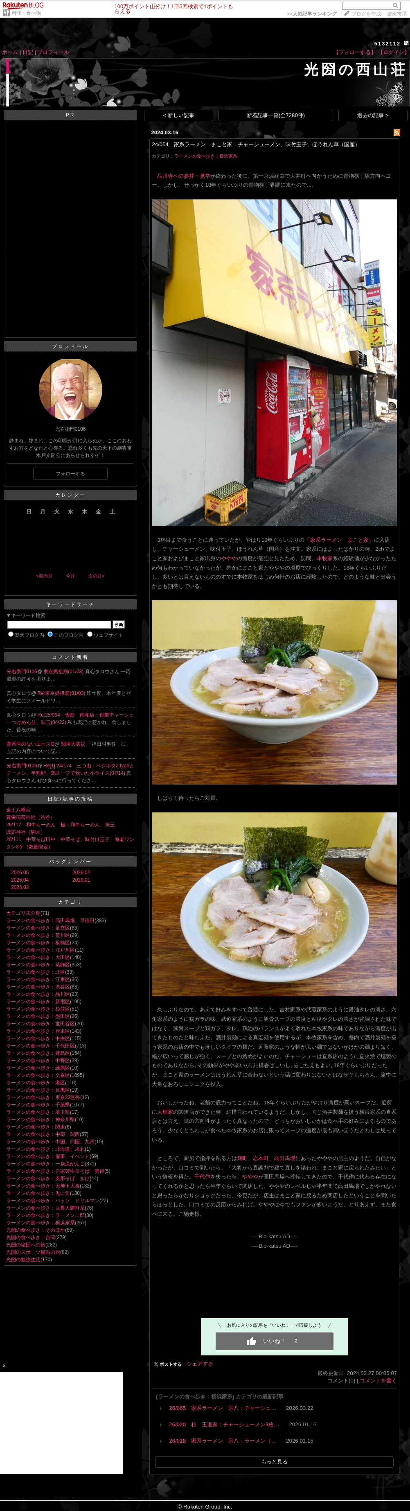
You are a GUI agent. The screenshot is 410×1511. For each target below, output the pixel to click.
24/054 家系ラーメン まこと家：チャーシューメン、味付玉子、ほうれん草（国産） (256, 144)
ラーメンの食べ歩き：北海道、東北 (45, 1149)
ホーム (10, 52)
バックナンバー (70, 861)
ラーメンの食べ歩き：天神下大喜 (43, 1186)
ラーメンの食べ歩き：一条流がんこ (45, 1164)
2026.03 (20, 887)
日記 (28, 52)
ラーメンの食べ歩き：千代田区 (40, 1046)
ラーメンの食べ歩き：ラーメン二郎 (45, 1215)
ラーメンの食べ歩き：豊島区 (38, 1053)
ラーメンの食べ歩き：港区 (35, 1083)
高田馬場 (284, 1158)
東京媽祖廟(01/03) (64, 671)
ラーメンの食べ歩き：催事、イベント (48, 1156)
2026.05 (20, 872)
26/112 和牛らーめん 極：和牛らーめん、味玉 (60, 825)
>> (312, 14)
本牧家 (325, 558)
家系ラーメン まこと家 (339, 540)
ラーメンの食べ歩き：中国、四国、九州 (50, 1142)
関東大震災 (74, 744)
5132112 (387, 44)
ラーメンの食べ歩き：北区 (35, 972)
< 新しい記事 (179, 115)
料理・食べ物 (26, 13)
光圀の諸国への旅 (25, 1245)
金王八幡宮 (18, 810)
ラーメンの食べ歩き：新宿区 (38, 1001)
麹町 (242, 1158)
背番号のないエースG (30, 744)
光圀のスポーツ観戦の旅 (33, 1252)
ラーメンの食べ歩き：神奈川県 (40, 1119)
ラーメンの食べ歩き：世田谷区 (40, 1024)
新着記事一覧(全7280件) (276, 115)
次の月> (96, 575)
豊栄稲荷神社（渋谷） (30, 817)
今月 (70, 575)
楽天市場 (397, 14)
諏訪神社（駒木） (25, 832)
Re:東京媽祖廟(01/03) (62, 693)
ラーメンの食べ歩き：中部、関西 (43, 1134)
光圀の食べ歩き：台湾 (30, 1237)
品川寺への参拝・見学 (183, 176)
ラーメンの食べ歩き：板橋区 (38, 943)
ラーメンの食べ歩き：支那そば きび (48, 1178)
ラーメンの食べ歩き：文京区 (38, 1075)
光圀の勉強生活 (23, 1259)
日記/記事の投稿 (70, 799)
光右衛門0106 (22, 671)
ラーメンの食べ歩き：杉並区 (38, 1009)
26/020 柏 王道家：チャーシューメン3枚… (224, 1424)
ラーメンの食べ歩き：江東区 (38, 979)
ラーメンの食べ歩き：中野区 (38, 1060)
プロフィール (53, 52)
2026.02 (81, 872)
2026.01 (81, 880)
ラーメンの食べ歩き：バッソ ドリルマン (52, 1200)
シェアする (200, 1364)
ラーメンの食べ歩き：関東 (35, 1127)
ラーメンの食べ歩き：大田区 (38, 957)
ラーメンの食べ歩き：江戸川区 (40, 950)
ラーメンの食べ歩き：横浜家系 (40, 1223)
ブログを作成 (366, 14)
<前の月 (44, 575)
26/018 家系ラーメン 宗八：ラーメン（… (222, 1441)
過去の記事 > (373, 115)
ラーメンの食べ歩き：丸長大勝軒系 (45, 1208)
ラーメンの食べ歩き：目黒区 (38, 1090)
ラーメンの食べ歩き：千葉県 (38, 1105)
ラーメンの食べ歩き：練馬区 (38, 1068)
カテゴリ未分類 (23, 913)
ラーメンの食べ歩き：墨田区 (38, 1016)
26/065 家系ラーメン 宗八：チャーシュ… (222, 1408)
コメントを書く (378, 1381)
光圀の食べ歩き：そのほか (35, 1230)
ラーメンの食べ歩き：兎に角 (38, 1193)
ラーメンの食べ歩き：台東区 (38, 1031)
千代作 (202, 1177)
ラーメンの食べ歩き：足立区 (38, 928)
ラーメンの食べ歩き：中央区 (38, 1038)
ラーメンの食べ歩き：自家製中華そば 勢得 (55, 1171)
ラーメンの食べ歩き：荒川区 (38, 935)
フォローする (70, 474)
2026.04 (20, 880)
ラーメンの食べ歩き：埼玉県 (38, 1112)
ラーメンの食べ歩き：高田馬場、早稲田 (50, 920)
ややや (229, 558)
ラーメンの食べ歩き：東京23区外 (43, 1097)
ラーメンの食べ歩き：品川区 (38, 994)
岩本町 (261, 1158)
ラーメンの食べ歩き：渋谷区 (38, 987)
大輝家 (165, 1112)
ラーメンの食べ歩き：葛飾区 (38, 965)
